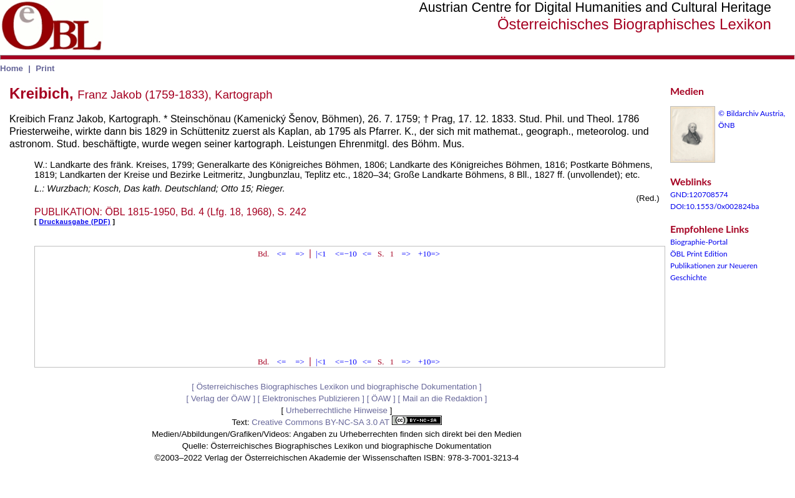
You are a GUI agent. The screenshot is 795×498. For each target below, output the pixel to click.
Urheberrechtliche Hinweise (337, 410)
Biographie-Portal (699, 242)
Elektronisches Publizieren (310, 398)
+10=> (429, 253)
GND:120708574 (699, 194)
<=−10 (346, 253)
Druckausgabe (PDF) (74, 221)
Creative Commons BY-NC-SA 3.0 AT (346, 422)
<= (281, 253)
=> (300, 253)
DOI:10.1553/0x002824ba (714, 206)
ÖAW (381, 398)
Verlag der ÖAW (221, 398)
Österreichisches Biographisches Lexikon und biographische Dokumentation (337, 386)
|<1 (321, 253)
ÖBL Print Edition (699, 253)
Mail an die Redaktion (442, 398)
